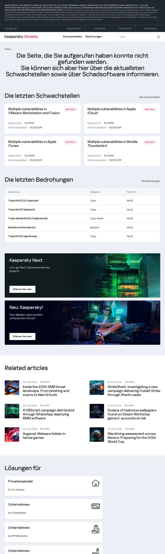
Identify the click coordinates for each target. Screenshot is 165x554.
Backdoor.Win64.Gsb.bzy (21, 227)
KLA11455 (30, 157)
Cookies (156, 541)
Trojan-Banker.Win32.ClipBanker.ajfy (26, 219)
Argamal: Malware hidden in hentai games (44, 436)
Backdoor (94, 227)
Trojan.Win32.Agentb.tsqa (21, 236)
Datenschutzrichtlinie (136, 541)
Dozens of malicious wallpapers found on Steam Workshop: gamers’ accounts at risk (132, 414)
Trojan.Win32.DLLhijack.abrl (22, 201)
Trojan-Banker (96, 219)
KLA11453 (109, 157)
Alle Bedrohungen (151, 182)
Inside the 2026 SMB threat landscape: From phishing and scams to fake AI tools (46, 391)
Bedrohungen (94, 36)
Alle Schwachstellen (149, 97)
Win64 (130, 227)
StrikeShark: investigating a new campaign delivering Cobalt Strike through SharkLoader (134, 391)
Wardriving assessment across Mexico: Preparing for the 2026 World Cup (132, 438)
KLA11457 (29, 123)
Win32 (130, 201)
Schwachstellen (72, 36)
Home (8, 49)
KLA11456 (109, 123)
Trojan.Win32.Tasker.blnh (20, 210)
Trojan (92, 201)
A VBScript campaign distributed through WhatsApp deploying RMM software (48, 414)
